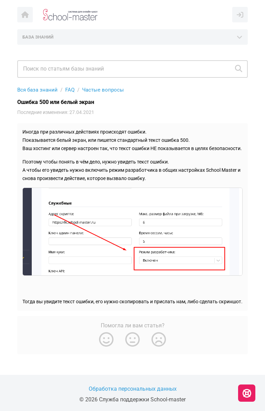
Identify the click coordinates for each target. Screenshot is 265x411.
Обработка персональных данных (133, 389)
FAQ (70, 90)
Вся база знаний (37, 90)
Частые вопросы (103, 90)
